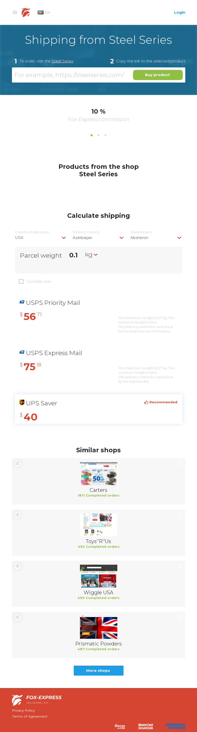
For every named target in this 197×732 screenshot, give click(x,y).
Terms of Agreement (30, 716)
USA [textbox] (19, 237)
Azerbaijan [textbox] (82, 237)
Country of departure (32, 232)
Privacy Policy (23, 710)
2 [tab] (98, 135)
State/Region (141, 232)
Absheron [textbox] (139, 237)
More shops (98, 670)
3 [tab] (105, 135)
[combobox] (41, 237)
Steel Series (62, 61)
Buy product (157, 74)
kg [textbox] (89, 254)
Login (179, 12)
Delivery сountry (86, 232)
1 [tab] (91, 135)
